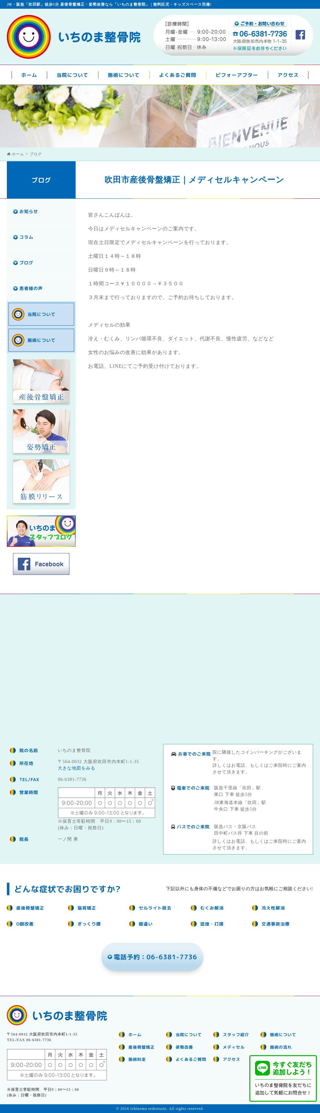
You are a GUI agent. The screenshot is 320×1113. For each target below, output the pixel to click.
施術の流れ (281, 1047)
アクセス (288, 75)
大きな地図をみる (76, 768)
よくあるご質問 (177, 75)
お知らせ (28, 211)
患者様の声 (31, 288)
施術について (124, 75)
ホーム (29, 75)
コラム (26, 237)
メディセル (234, 1047)
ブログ (26, 263)
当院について (72, 75)
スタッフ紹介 (236, 1034)
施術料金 (137, 1059)
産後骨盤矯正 (141, 1047)
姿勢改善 (184, 1047)
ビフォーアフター (237, 75)
